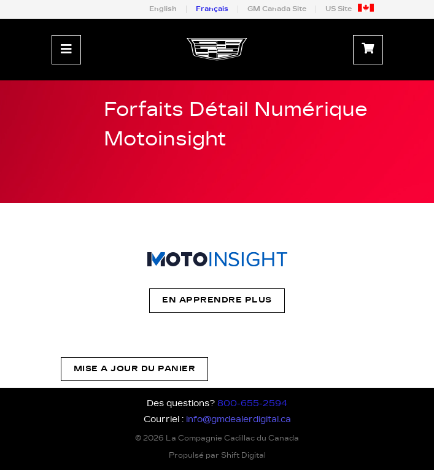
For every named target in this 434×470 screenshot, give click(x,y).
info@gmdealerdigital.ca (238, 419)
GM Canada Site (276, 9)
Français (212, 9)
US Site (338, 9)
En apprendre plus (217, 300)
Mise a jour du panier (135, 369)
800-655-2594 (252, 403)
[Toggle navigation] (66, 49)
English (163, 9)
